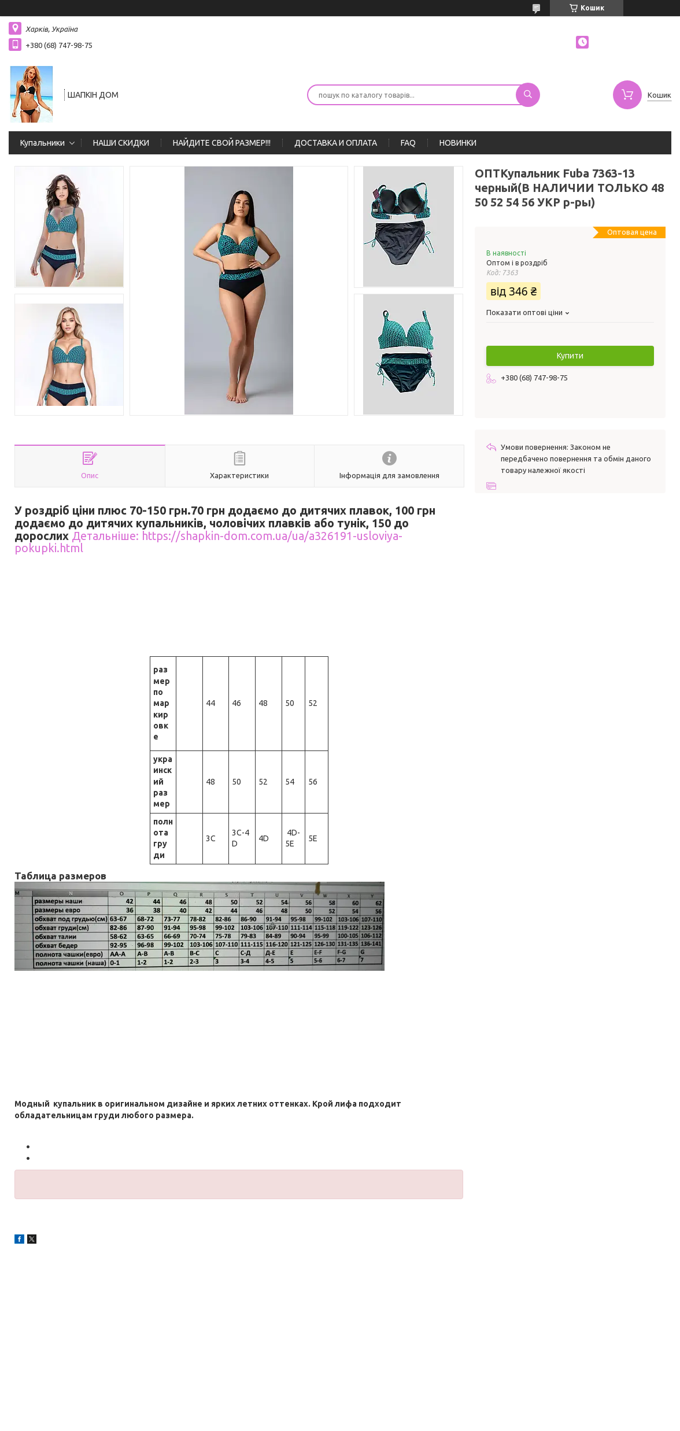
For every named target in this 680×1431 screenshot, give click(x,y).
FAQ (408, 143)
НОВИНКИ (457, 143)
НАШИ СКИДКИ (121, 143)
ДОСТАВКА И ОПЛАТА (335, 143)
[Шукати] (528, 95)
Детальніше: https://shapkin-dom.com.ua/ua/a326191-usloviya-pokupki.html (208, 542)
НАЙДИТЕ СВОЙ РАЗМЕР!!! (222, 143)
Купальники (42, 143)
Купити (570, 355)
